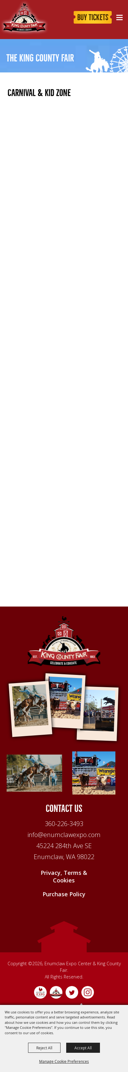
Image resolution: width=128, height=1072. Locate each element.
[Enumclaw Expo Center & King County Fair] (64, 641)
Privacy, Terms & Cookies (64, 877)
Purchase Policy (64, 895)
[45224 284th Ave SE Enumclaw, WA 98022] (64, 852)
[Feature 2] (94, 773)
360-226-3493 (64, 824)
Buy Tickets (92, 17)
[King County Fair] (24, 17)
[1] (34, 773)
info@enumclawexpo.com (64, 835)
